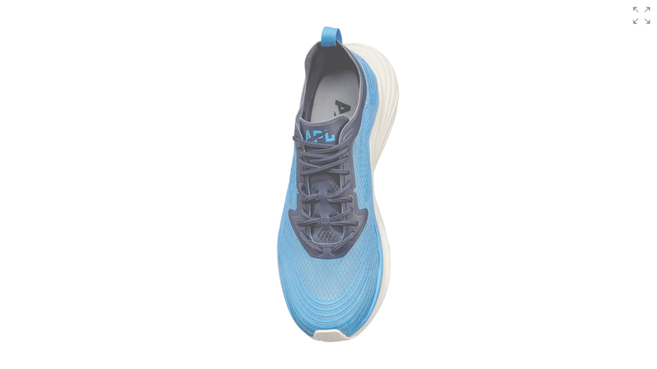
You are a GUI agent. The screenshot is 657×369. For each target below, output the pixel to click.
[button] (641, 15)
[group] (328, 184)
